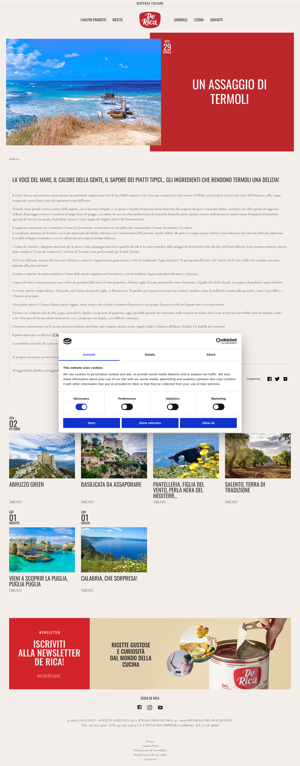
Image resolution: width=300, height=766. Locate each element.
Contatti (216, 19)
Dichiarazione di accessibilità (150, 750)
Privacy (150, 741)
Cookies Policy (150, 746)
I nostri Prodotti (93, 19)
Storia (199, 19)
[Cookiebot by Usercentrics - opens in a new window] (219, 341)
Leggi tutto (15, 501)
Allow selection (150, 423)
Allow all (208, 423)
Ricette (118, 19)
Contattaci (150, 759)
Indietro (14, 159)
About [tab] (211, 354)
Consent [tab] (89, 354)
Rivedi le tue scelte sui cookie (150, 754)
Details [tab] (150, 354)
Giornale (180, 19)
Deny (91, 423)
